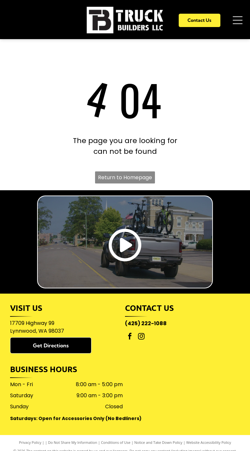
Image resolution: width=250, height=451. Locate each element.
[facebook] (130, 337)
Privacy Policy (30, 442)
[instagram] (141, 337)
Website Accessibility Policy (208, 442)
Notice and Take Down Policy (158, 442)
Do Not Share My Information (72, 442)
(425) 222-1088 (146, 323)
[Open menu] (238, 20)
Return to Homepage (125, 177)
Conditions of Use (116, 442)
